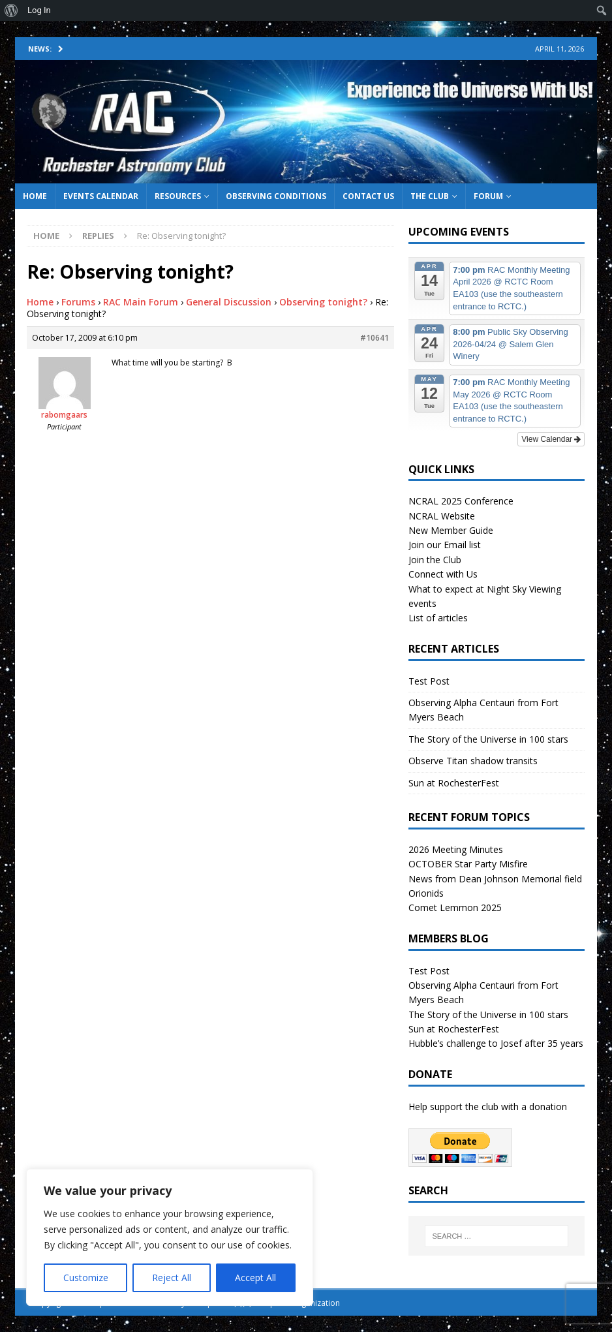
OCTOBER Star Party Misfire (468, 864)
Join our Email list (444, 544)
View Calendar (551, 439)
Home (35, 196)
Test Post (429, 681)
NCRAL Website (441, 516)
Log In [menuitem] (39, 10)
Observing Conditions (276, 196)
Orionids (426, 893)
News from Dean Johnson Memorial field (495, 879)
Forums (78, 302)
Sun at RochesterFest (453, 783)
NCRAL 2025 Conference (460, 501)
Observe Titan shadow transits (473, 760)
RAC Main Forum (140, 302)
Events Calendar (100, 196)
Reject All (171, 1277)
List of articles (438, 618)
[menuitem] (11, 10)
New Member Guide (450, 530)
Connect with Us (443, 574)
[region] (169, 1237)
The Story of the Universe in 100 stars (488, 739)
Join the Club (434, 559)
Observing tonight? (323, 302)
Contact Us (368, 196)
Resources (178, 196)
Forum (488, 196)
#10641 (374, 337)
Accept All (255, 1277)
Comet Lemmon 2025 (455, 907)
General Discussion (228, 302)
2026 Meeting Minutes (455, 849)
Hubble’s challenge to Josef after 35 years (495, 1043)
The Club (429, 196)
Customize (85, 1277)
